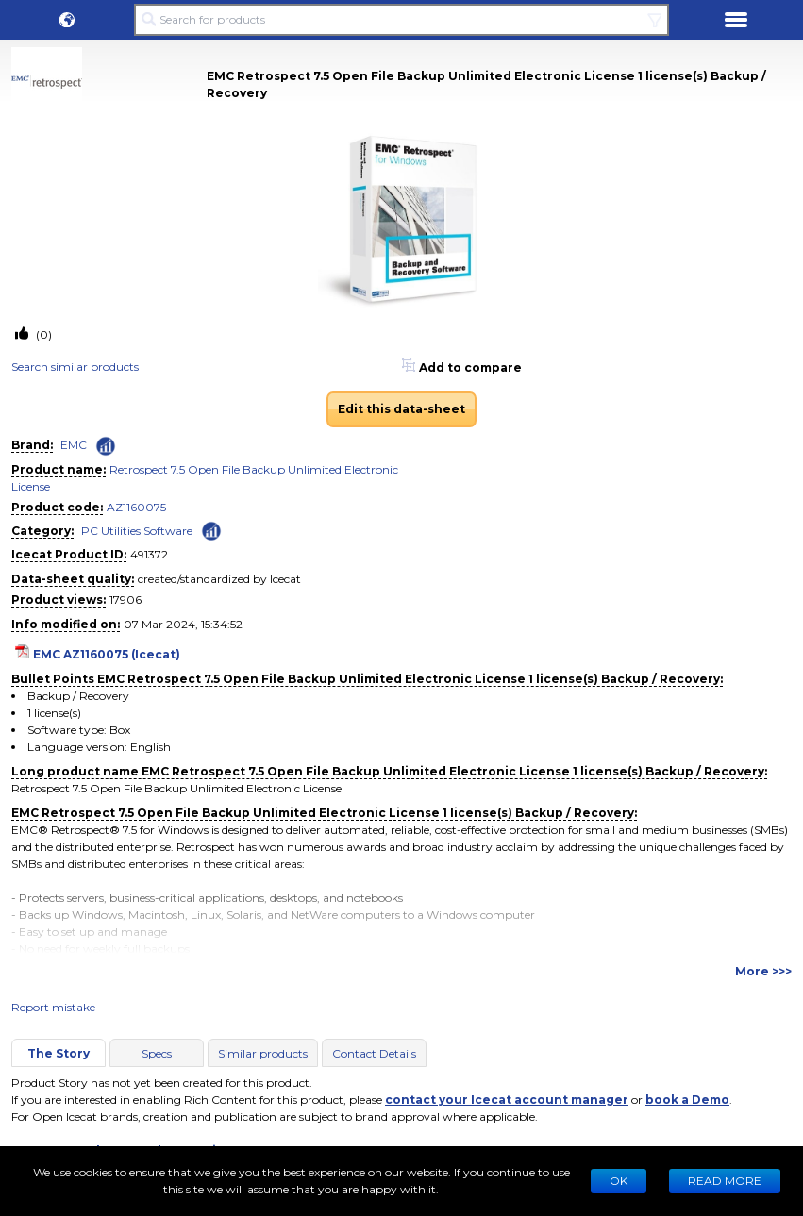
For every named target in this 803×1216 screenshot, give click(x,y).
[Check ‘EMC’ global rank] (105, 446)
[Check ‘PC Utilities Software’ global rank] (211, 530)
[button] (67, 19)
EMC (73, 445)
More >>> (763, 971)
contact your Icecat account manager (506, 1099)
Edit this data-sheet (401, 409)
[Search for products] (401, 19)
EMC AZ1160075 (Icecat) (106, 654)
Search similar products (75, 366)
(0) (42, 334)
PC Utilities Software (136, 531)
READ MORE (724, 1181)
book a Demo (687, 1099)
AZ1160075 (136, 507)
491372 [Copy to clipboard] (149, 554)
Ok (618, 1181)
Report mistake (53, 1007)
